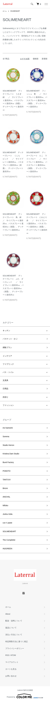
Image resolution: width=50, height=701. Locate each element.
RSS (7, 655)
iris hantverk (8, 428)
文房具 (5, 380)
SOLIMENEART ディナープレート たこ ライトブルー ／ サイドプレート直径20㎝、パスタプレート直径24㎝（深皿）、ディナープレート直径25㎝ (36, 162)
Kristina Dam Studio (11, 454)
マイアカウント (11, 662)
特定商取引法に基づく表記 (16, 641)
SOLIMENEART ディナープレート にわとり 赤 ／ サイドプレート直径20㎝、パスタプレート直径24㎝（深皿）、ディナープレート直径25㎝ (37, 223)
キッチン (6, 330)
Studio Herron (8, 445)
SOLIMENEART (15, 11)
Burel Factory (8, 462)
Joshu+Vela (7, 514)
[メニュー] (46, 4)
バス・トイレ (8, 372)
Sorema (6, 436)
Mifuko (5, 505)
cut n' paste (7, 523)
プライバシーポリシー (14, 648)
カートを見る (11, 669)
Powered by (25, 696)
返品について (11, 628)
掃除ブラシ (7, 347)
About (7, 614)
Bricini (5, 488)
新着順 (44, 59)
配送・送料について (13, 621)
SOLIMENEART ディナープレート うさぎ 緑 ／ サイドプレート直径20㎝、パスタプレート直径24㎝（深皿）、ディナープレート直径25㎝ (13, 100)
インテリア (7, 356)
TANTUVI (7, 480)
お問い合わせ (11, 676)
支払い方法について (13, 635)
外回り (5, 397)
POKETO (6, 471)
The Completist (9, 540)
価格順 (35, 59)
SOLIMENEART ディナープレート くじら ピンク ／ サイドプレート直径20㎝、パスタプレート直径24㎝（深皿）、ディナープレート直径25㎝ (13, 162)
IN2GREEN (7, 549)
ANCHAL (6, 497)
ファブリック (8, 364)
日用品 (5, 389)
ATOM (13, 655)
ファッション (8, 405)
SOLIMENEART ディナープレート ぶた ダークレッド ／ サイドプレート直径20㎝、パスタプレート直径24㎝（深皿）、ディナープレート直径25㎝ (13, 285)
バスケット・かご (10, 339)
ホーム (5, 11)
